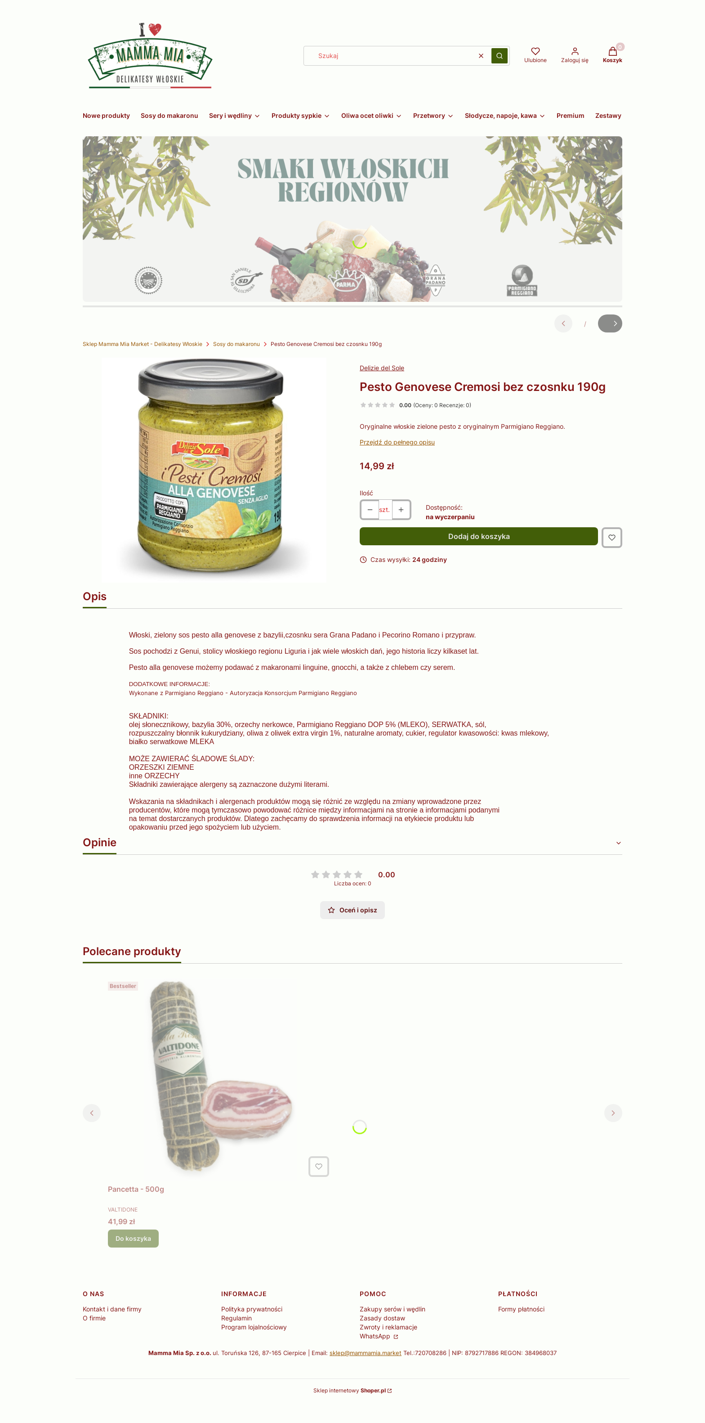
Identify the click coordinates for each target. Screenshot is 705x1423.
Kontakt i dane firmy (112, 1329)
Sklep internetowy (349, 1411)
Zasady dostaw (382, 1338)
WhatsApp (376, 1356)
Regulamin (236, 1338)
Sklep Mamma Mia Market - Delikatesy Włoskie (142, 344)
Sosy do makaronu (236, 344)
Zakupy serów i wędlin (392, 1329)
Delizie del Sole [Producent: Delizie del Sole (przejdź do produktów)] (382, 368)
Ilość (366, 493)
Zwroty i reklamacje (388, 1347)
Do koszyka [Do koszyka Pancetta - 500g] (133, 1259)
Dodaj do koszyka (479, 536)
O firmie (94, 1338)
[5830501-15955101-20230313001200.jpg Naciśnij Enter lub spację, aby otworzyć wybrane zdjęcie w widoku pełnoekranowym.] (214, 470)
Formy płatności (521, 1329)
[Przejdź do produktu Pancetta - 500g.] (220, 1100)
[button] (499, 55)
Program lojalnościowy (254, 1347)
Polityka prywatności (251, 1329)
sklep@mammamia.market (366, 1373)
